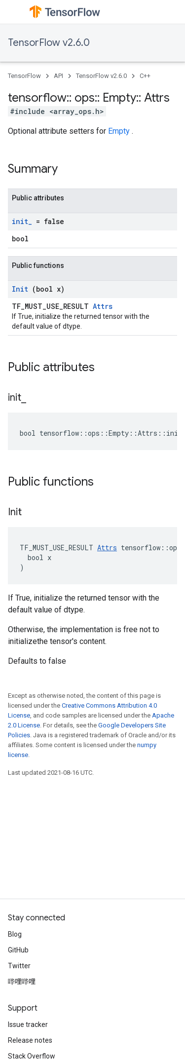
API (58, 75)
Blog (15, 934)
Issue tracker (28, 1024)
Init (22, 289)
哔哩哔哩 (22, 982)
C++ (145, 75)
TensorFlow (24, 75)
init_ (24, 221)
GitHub (18, 950)
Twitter (19, 966)
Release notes (30, 1040)
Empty (120, 131)
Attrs (102, 306)
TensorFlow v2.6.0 (49, 43)
